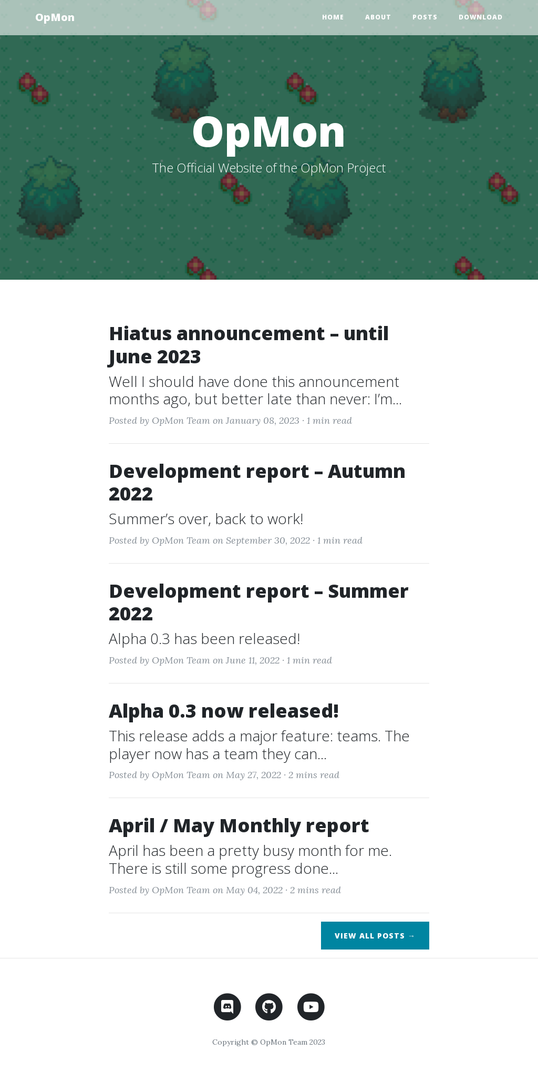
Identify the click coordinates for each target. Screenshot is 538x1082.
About (378, 17)
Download (481, 17)
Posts (425, 17)
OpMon (55, 17)
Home (333, 17)
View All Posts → (375, 936)
